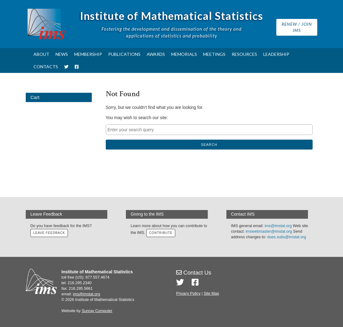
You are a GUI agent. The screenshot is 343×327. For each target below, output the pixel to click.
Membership (88, 54)
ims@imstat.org (278, 226)
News (62, 54)
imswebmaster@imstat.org (269, 231)
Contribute (161, 233)
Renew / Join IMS (297, 27)
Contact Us (193, 273)
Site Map (211, 293)
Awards (156, 54)
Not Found (123, 94)
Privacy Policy (188, 293)
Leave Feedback (49, 233)
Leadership (276, 54)
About (41, 54)
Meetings (214, 54)
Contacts (45, 66)
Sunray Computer (97, 311)
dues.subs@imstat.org (286, 237)
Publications (124, 54)
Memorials (184, 54)
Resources (244, 54)
